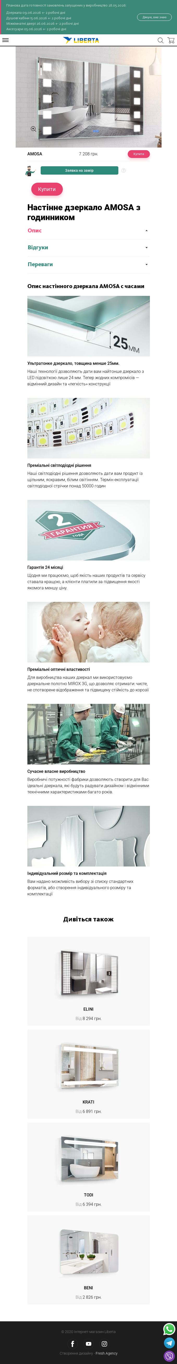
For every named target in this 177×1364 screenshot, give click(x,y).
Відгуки (38, 248)
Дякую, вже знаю (154, 17)
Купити (138, 154)
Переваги (40, 264)
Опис (35, 231)
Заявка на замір (79, 170)
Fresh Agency (107, 1353)
